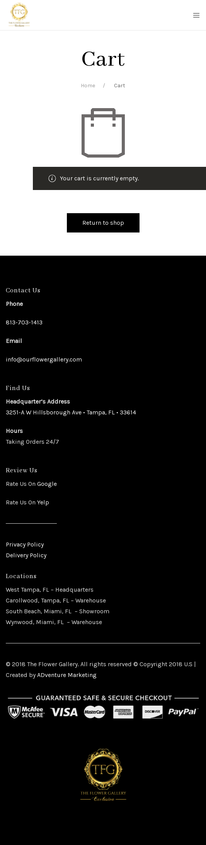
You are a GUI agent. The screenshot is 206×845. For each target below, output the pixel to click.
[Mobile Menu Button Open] (196, 15)
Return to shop (103, 222)
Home (88, 85)
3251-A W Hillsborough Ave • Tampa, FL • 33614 (71, 412)
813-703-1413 (24, 322)
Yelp (43, 502)
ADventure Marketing (67, 675)
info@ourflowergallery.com (44, 359)
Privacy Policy (25, 544)
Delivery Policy (26, 555)
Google (46, 483)
